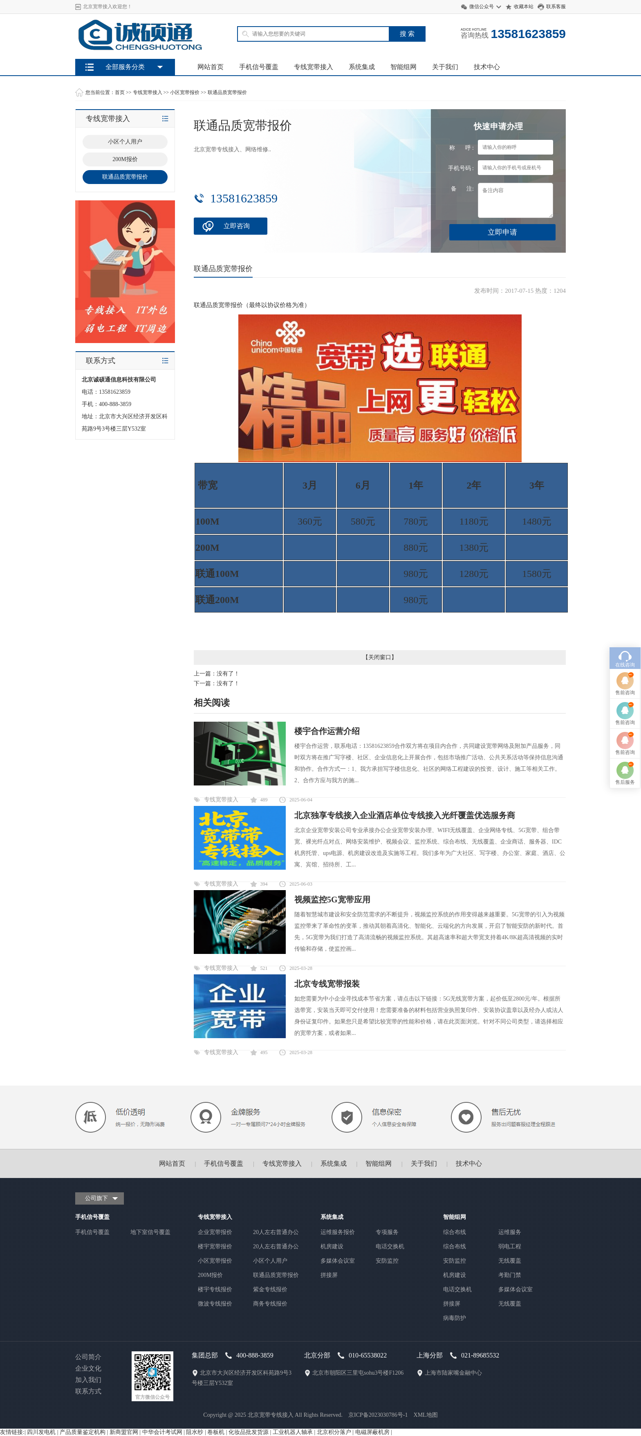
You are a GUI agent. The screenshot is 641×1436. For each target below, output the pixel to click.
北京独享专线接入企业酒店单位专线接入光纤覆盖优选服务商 (404, 815)
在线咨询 (625, 579)
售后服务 (625, 697)
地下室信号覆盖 (150, 1232)
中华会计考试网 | (164, 1432)
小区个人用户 (270, 1261)
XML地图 (426, 1415)
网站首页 (210, 66)
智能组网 (403, 66)
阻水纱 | (196, 1432)
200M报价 (210, 1275)
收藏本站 (523, 6)
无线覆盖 (509, 1261)
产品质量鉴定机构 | (85, 1432)
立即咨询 (237, 225)
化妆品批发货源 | (251, 1432)
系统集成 (362, 66)
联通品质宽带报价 (227, 92)
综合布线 (454, 1232)
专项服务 (387, 1232)
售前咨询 (625, 607)
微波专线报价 (215, 1304)
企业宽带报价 (215, 1232)
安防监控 (387, 1261)
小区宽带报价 (184, 92)
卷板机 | (218, 1432)
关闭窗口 (379, 657)
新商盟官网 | (126, 1432)
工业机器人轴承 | (295, 1432)
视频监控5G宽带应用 (332, 899)
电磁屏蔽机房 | (373, 1432)
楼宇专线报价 (215, 1289)
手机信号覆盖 (258, 66)
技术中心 (487, 66)
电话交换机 (390, 1246)
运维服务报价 (337, 1232)
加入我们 (88, 1379)
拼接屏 (329, 1275)
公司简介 (88, 1356)
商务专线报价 (270, 1304)
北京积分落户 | (336, 1432)
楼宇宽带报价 (215, 1246)
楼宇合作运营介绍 (327, 731)
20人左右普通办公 (276, 1232)
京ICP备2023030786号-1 (378, 1415)
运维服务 (509, 1232)
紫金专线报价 (270, 1289)
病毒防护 (454, 1318)
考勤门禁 (509, 1275)
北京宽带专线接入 (271, 1415)
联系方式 (88, 1391)
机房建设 (331, 1246)
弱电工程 (509, 1246)
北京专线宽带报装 (327, 983)
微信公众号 (481, 6)
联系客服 (556, 6)
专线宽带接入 (313, 66)
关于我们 (445, 66)
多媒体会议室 (337, 1261)
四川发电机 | (43, 1432)
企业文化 (88, 1368)
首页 (120, 92)
